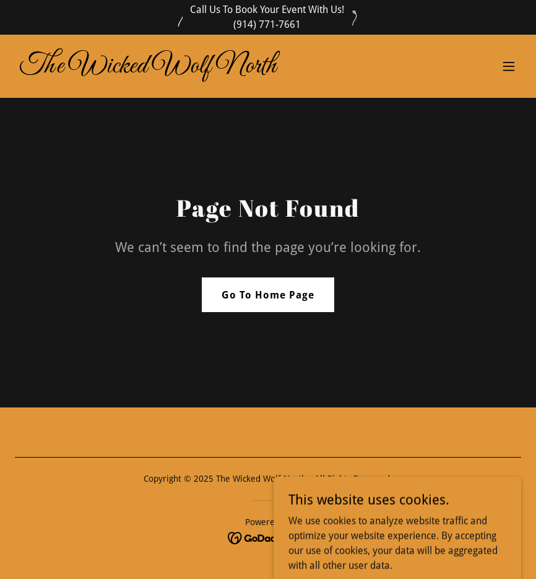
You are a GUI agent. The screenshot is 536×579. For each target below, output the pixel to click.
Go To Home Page (268, 295)
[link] (148, 69)
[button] (508, 66)
